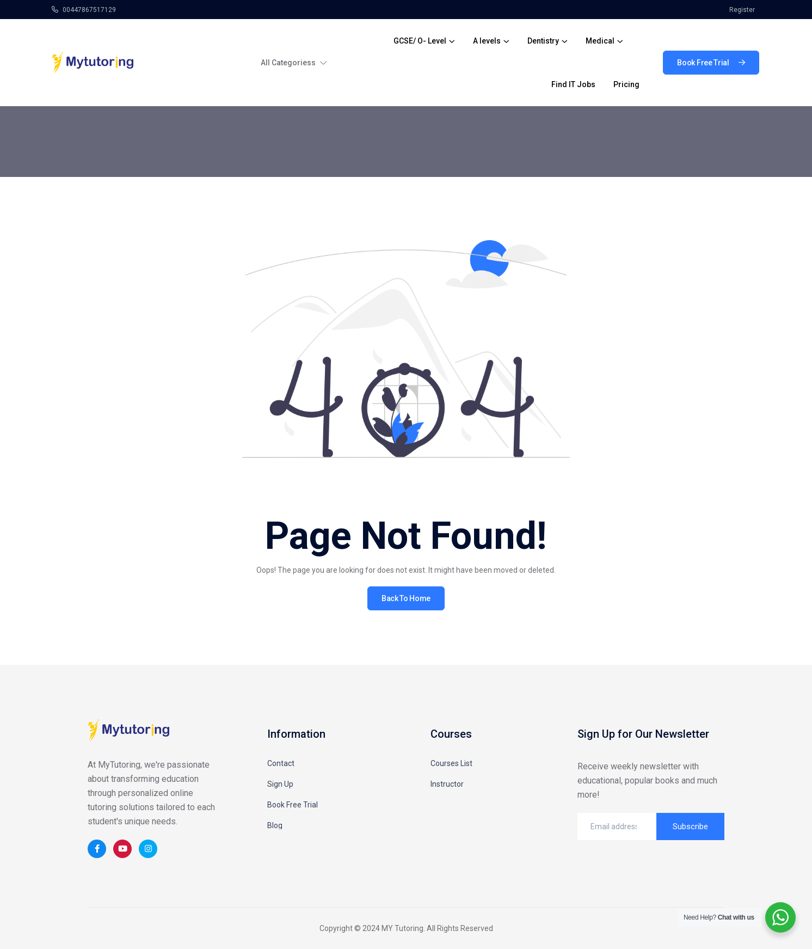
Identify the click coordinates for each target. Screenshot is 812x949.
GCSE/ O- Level (419, 40)
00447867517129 (84, 10)
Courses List (451, 763)
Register (742, 10)
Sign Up (280, 784)
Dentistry (543, 40)
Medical (600, 40)
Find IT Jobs (573, 84)
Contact (280, 763)
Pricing (626, 84)
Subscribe (690, 826)
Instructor (447, 784)
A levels (487, 40)
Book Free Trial (292, 804)
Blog (274, 825)
